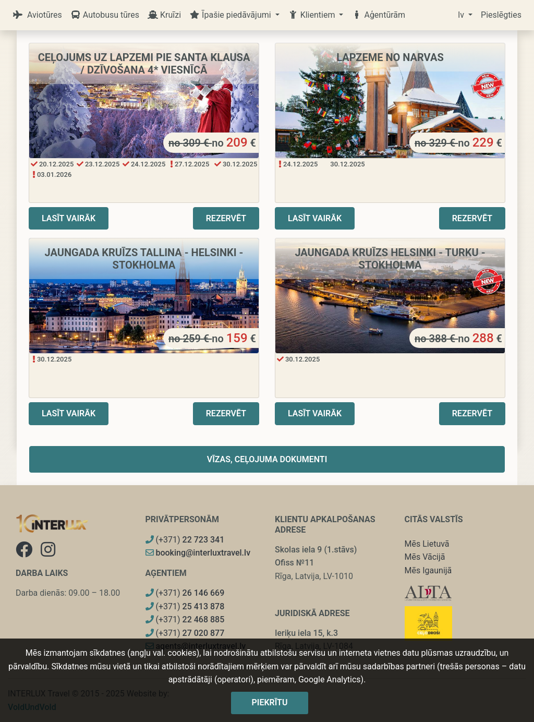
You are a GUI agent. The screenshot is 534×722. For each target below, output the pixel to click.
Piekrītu (270, 702)
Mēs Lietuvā (427, 544)
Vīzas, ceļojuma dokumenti (267, 459)
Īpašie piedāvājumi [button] (231, 15)
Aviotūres (37, 15)
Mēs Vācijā (425, 557)
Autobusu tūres (104, 15)
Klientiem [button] (312, 15)
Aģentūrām (378, 15)
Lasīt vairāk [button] (68, 218)
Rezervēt (226, 218)
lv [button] (462, 15)
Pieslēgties (501, 15)
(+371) (185, 540)
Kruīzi (164, 15)
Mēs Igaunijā (428, 570)
